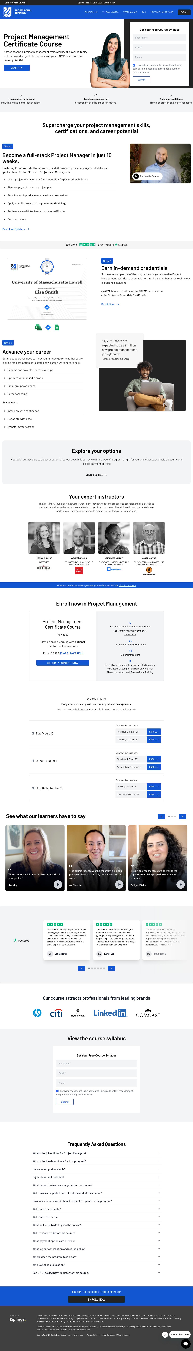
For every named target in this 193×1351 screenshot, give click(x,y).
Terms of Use (77, 1335)
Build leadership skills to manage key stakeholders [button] (36, 195)
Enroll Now (16, 67)
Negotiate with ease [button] (18, 419)
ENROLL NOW (96, 1299)
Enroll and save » (127, 585)
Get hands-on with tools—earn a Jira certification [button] (35, 211)
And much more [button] (15, 219)
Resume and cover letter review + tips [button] (28, 370)
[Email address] (159, 47)
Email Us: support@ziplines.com (115, 1335)
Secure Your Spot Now (62, 663)
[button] (161, 816)
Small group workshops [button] (19, 386)
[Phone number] (159, 57)
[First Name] (159, 37)
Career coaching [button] (15, 394)
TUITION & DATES (110, 12)
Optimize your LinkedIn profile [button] (24, 378)
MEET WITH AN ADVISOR (162, 12)
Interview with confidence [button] (21, 411)
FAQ (144, 12)
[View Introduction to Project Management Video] (160, 163)
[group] (66, 940)
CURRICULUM (91, 12)
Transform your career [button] (19, 427)
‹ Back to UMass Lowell (14, 2)
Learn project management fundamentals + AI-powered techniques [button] (46, 179)
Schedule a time (97, 475)
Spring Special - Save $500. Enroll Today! (96, 2)
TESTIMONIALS (130, 12)
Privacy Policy (92, 1335)
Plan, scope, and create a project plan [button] (28, 187)
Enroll (153, 731)
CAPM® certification (151, 291)
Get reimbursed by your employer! (130, 632)
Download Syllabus (16, 229)
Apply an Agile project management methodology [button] (35, 203)
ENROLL (184, 12)
